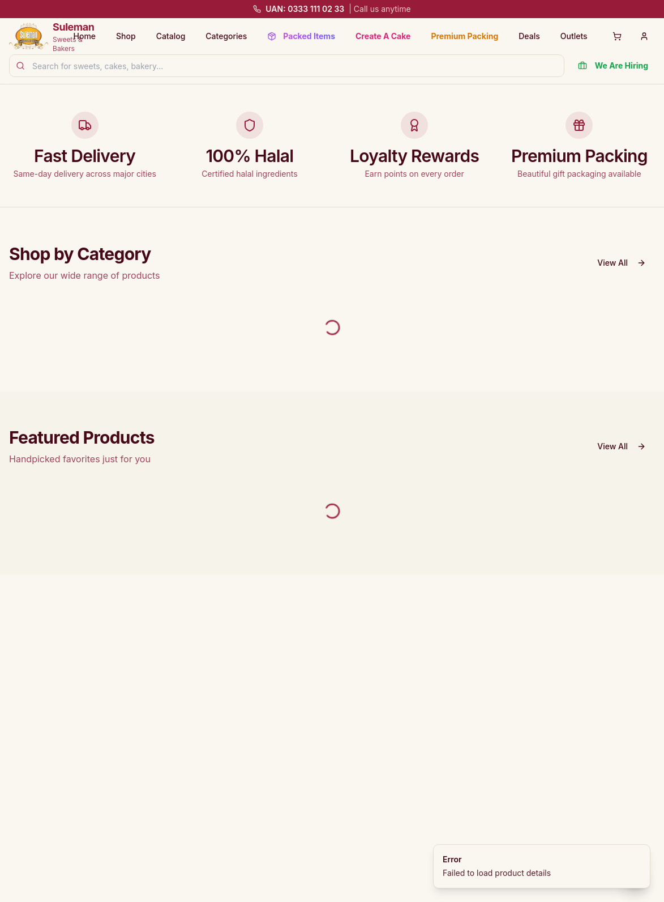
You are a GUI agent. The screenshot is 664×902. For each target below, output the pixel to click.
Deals (529, 36)
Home (85, 36)
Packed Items (301, 36)
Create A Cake (382, 36)
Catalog (171, 36)
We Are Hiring (613, 65)
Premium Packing (464, 36)
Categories (226, 36)
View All (621, 262)
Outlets (574, 36)
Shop (126, 36)
